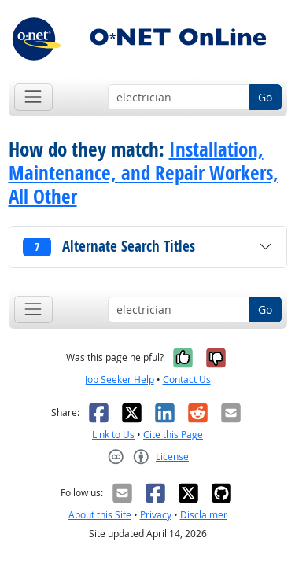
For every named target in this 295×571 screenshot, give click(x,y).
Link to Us (113, 434)
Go (265, 97)
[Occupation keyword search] (179, 97)
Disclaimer (203, 514)
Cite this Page (173, 434)
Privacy (155, 514)
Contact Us (187, 379)
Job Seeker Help (119, 379)
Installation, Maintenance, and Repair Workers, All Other (143, 173)
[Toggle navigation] (33, 97)
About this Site (99, 514)
